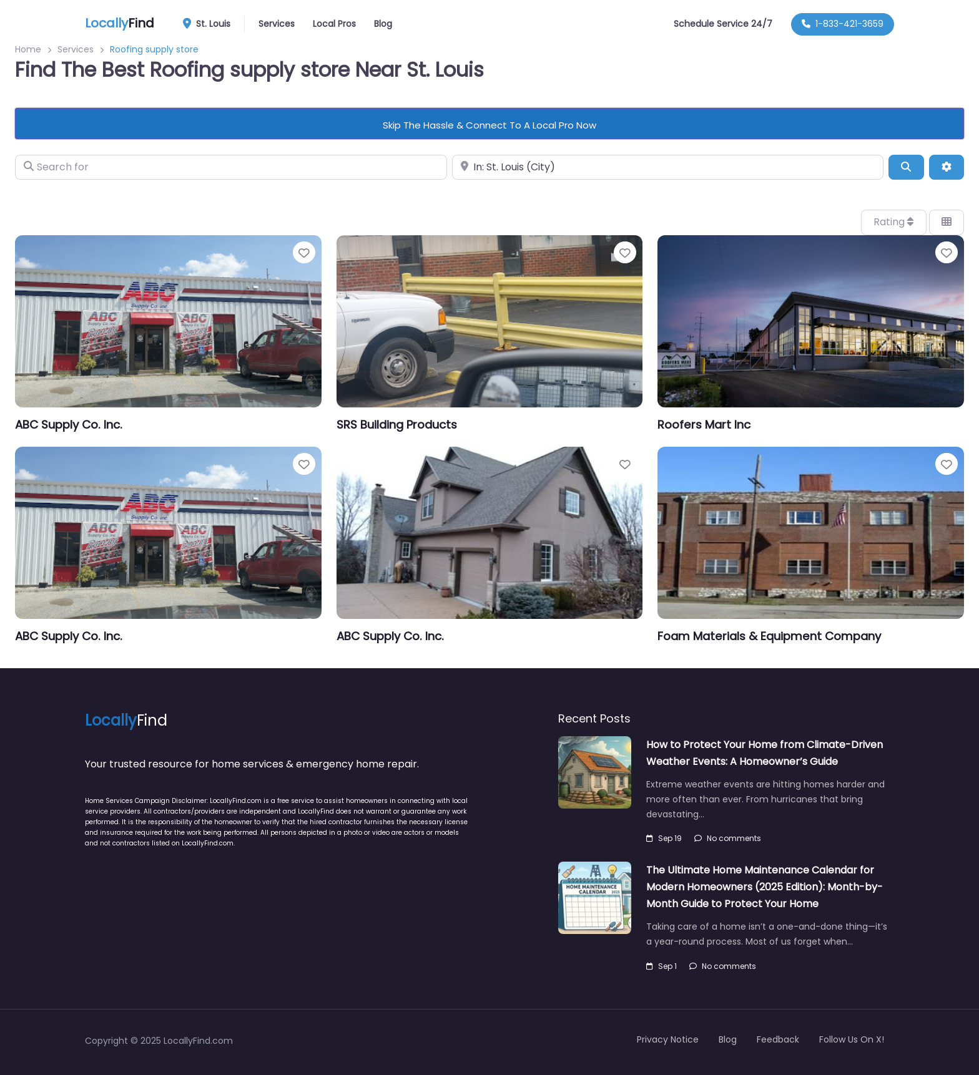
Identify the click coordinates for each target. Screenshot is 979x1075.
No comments (727, 838)
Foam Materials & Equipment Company (769, 636)
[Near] (668, 167)
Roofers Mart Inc (703, 424)
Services (276, 23)
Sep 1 (661, 966)
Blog (383, 23)
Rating (893, 222)
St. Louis (211, 24)
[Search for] (231, 167)
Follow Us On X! (851, 1039)
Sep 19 (664, 838)
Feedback (778, 1039)
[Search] (905, 167)
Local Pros (334, 23)
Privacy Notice (668, 1039)
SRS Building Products (397, 424)
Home (28, 49)
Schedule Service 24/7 (723, 23)
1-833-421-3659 (842, 23)
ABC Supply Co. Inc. (68, 424)
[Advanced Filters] (946, 167)
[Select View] (946, 222)
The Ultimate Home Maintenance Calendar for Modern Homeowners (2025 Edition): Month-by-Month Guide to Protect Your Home (764, 887)
